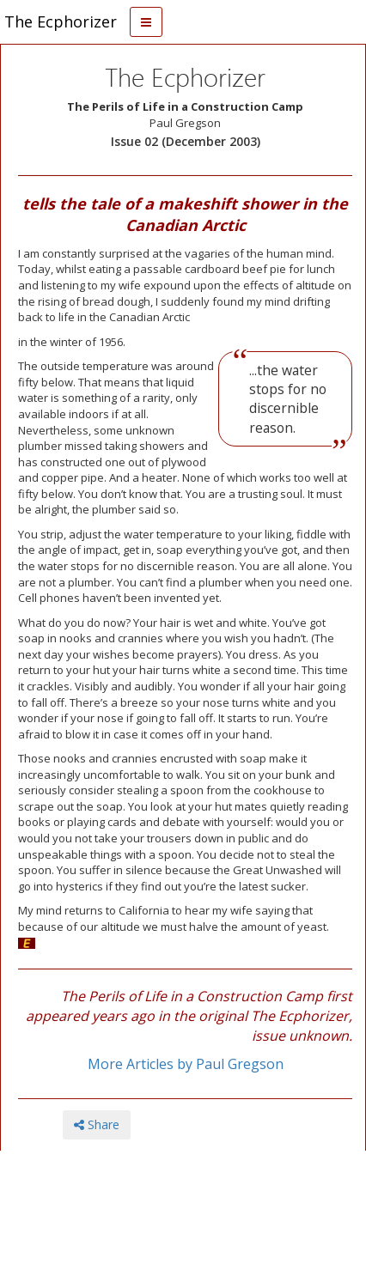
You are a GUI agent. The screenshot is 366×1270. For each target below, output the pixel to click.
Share (96, 1124)
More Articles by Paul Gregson (186, 1063)
